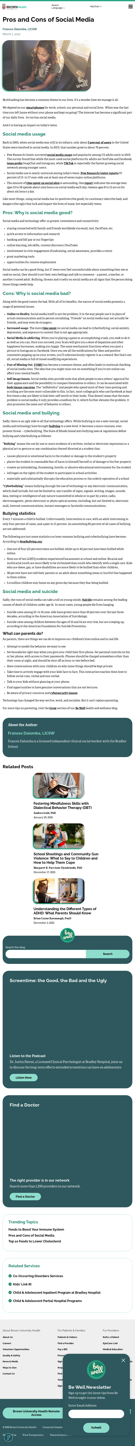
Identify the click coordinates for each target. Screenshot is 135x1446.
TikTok (69, 163)
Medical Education (113, 1349)
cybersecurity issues (63, 693)
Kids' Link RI (19, 1284)
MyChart (96, 6)
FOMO (38, 365)
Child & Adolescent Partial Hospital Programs (45, 1301)
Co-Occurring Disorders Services (35, 1276)
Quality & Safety (11, 1355)
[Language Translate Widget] (59, 6)
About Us (8, 1337)
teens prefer (15, 163)
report (88, 183)
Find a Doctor (25, 1196)
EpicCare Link (110, 1343)
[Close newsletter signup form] (123, 1361)
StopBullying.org (31, 541)
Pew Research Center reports (100, 173)
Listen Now (24, 1077)
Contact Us (9, 1373)
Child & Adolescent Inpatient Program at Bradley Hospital (54, 1292)
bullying (54, 426)
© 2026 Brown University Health (19, 1427)
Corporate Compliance (54, 1427)
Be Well (80, 708)
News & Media (10, 1361)
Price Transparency (33, 1435)
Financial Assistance (61, 1435)
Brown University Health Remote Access (36, 1413)
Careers (7, 1343)
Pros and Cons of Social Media (31, 1235)
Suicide (87, 600)
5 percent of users (99, 142)
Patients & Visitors (67, 1337)
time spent (49, 328)
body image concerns (21, 387)
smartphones (35, 107)
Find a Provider (66, 1343)
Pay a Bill (62, 1349)
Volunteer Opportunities (16, 1349)
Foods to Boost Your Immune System (36, 1229)
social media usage (59, 155)
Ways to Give (10, 1367)
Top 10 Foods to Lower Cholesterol (34, 1241)
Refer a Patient (111, 1337)
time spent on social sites (43, 183)
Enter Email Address (82, 1405)
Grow (53, 708)
